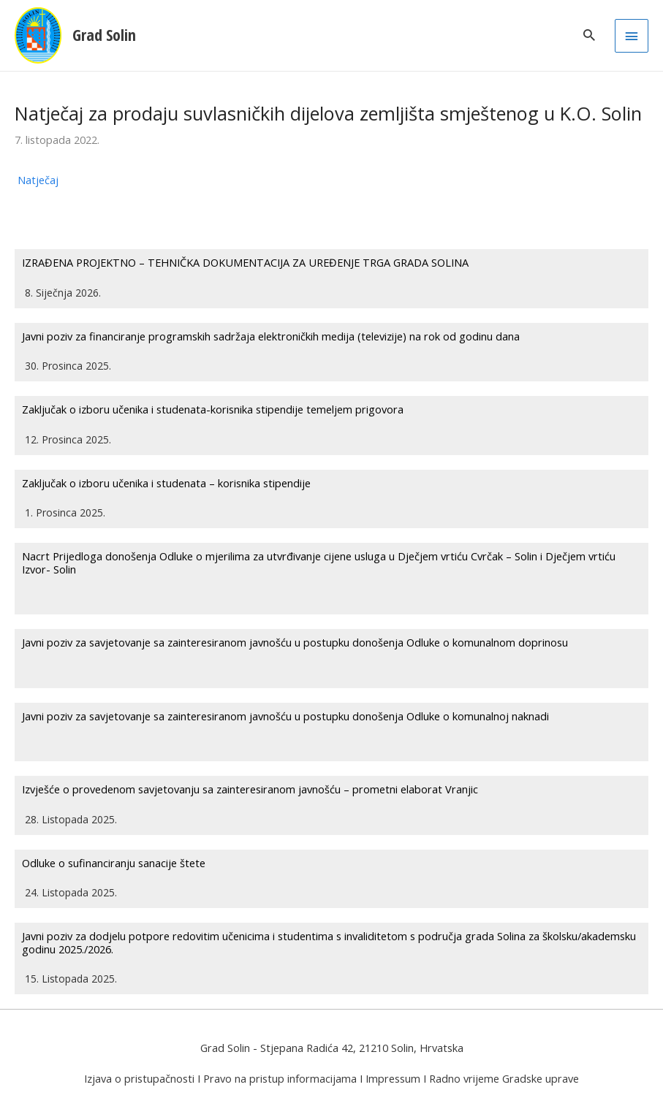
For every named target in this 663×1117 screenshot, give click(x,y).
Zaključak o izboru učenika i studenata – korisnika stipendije (166, 483)
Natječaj (38, 179)
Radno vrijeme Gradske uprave (504, 1078)
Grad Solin (104, 34)
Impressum (392, 1078)
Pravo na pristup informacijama (280, 1078)
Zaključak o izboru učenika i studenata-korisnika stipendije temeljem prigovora (213, 409)
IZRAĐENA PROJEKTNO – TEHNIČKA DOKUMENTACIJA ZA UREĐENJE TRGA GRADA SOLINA (245, 262)
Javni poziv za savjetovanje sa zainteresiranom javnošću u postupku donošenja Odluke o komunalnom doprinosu (295, 642)
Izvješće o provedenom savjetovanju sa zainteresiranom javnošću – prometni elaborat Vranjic (250, 789)
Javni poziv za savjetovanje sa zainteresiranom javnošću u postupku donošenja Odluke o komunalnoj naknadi (285, 716)
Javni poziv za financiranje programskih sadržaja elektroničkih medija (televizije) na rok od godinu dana (271, 336)
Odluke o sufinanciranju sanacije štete (113, 862)
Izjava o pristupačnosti (139, 1078)
